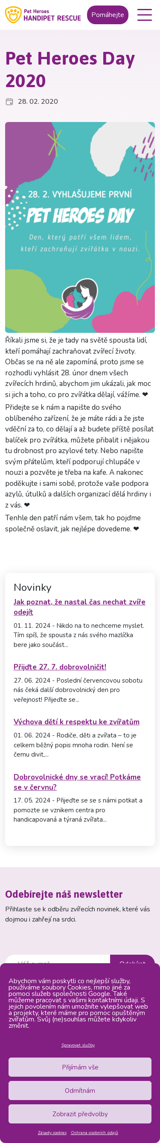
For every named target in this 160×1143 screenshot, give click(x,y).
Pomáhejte (107, 15)
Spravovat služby (78, 1045)
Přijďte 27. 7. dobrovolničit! (60, 667)
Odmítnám (80, 1090)
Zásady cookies (52, 1133)
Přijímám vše (80, 1067)
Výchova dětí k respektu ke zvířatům (77, 722)
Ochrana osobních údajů (94, 1133)
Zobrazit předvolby (80, 1114)
